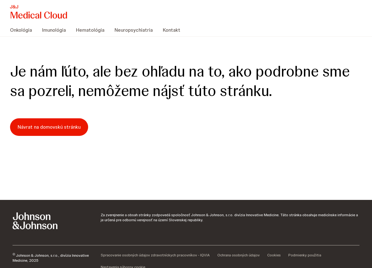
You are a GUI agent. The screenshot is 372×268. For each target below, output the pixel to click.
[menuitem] (23, 30)
